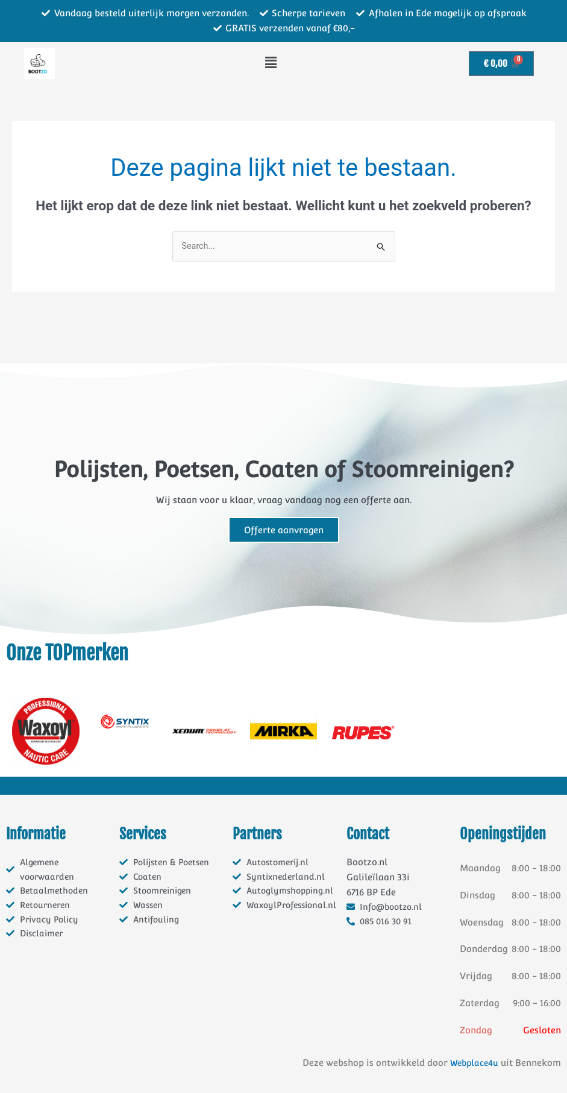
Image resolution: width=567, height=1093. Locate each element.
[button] (271, 63)
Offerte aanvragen (284, 530)
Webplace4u (472, 1063)
